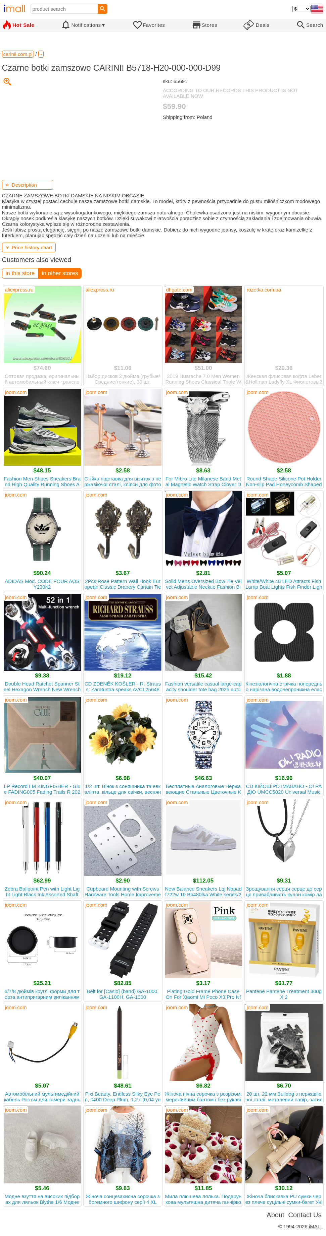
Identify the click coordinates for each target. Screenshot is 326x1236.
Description (21, 185)
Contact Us (305, 1215)
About (275, 1215)
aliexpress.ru (19, 289)
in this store (20, 273)
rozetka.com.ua (264, 289)
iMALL (316, 1226)
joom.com (16, 392)
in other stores (60, 273)
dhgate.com (179, 289)
